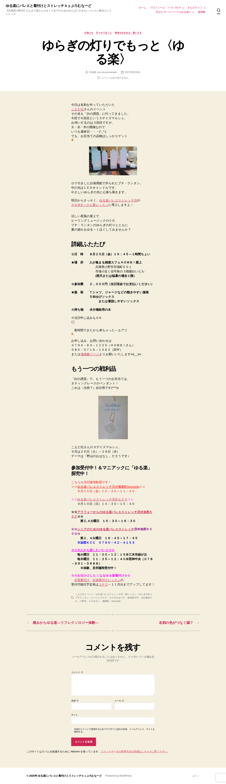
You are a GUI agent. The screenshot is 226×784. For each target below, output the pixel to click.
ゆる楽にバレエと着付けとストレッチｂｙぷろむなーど (48, 6)
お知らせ (88, 32)
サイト (74, 715)
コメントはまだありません (115, 77)
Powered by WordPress (118, 775)
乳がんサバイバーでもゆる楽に (173, 12)
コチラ (103, 584)
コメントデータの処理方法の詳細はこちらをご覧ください (134, 751)
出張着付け (82, 580)
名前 (75, 700)
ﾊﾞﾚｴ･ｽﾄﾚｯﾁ (174, 7)
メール (119, 700)
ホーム (142, 7)
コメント (77, 672)
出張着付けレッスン (106, 580)
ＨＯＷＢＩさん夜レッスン (89, 204)
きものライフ (195, 7)
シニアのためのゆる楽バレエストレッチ (105, 529)
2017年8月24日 (133, 72)
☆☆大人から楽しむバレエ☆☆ (93, 550)
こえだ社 (77, 109)
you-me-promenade (107, 72)
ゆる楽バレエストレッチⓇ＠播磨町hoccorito (108, 486)
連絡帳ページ (90, 354)
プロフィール (157, 7)
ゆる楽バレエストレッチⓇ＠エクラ (102, 499)
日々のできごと (104, 32)
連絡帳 (201, 12)
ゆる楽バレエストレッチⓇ (118, 200)
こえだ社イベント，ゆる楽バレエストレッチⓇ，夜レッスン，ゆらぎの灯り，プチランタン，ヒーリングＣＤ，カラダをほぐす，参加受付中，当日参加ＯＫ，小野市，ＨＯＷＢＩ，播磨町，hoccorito (115, 597)
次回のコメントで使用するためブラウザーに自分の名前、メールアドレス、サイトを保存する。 (114, 730)
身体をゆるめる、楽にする (128, 32)
